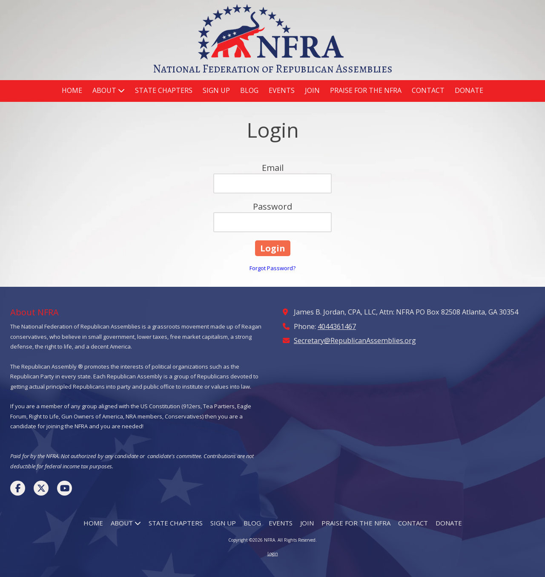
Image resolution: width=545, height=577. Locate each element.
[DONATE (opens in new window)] (469, 91)
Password (272, 206)
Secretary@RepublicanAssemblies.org (355, 340)
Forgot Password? (272, 268)
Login (272, 554)
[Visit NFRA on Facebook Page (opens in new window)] (17, 488)
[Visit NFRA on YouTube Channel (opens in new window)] (64, 488)
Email (273, 167)
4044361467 (337, 326)
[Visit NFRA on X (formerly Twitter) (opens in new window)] (41, 488)
